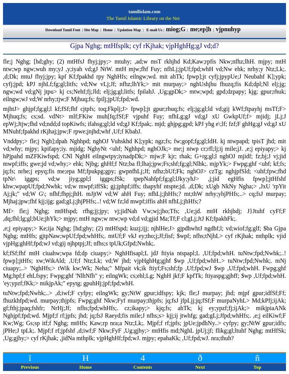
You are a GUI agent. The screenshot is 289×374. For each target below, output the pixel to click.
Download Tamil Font (63, 30)
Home (108, 30)
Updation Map (129, 30)
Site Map (91, 30)
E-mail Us (154, 30)
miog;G (176, 29)
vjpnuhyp (229, 29)
